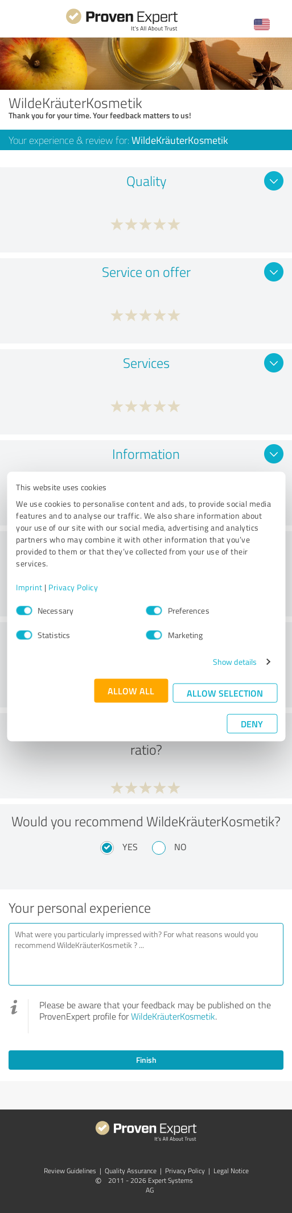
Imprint (29, 587)
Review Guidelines (70, 1170)
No (180, 847)
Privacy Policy (73, 587)
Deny (252, 723)
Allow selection (225, 692)
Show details (235, 661)
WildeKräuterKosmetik (173, 1016)
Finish (146, 1059)
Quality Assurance (131, 1170)
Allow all (131, 690)
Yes (130, 847)
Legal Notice (231, 1170)
